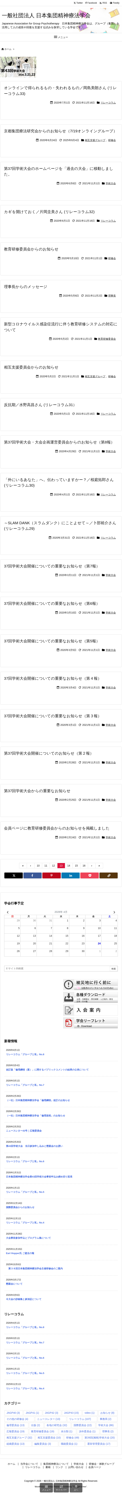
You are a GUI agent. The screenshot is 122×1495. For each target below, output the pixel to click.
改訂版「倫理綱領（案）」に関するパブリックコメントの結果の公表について (47, 1069)
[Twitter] (13, 875)
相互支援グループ (95, 140)
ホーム (7, 49)
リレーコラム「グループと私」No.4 (25, 1222)
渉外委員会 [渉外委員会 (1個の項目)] (87, 1431)
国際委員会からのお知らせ (20, 1207)
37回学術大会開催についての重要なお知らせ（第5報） (52, 641)
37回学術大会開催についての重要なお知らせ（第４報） (52, 678)
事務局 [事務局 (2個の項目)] (105, 1419)
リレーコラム (108, 102)
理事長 (112, 295)
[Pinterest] (51, 875)
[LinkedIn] (70, 875)
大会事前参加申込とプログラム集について (28, 1238)
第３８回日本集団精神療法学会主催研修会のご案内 (34, 1268)
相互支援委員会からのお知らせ (31, 367)
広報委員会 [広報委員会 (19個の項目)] (16, 1431)
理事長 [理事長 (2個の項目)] (108, 1431)
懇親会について (14, 1283)
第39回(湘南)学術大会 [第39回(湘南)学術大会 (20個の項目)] (100, 1437)
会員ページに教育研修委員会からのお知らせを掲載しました (57, 828)
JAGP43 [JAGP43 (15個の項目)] (71, 1412)
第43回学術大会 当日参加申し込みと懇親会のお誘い (34, 1146)
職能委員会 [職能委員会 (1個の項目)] (69, 1443)
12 (53, 865)
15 (76, 865)
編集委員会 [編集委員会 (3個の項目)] (42, 1443)
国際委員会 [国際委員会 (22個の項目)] (83, 1425)
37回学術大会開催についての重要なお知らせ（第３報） (52, 716)
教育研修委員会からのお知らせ (31, 249)
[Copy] (108, 875)
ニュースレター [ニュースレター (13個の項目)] (48, 1419)
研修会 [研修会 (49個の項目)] (72, 1437)
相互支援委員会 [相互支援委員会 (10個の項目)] (49, 1437)
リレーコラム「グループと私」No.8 (25, 1054)
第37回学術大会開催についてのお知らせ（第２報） (49, 753)
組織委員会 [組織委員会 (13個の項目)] (16, 1443)
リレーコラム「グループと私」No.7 (25, 1085)
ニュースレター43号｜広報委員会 (24, 1130)
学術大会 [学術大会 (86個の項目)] (106, 1425)
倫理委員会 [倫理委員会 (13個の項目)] (16, 1425)
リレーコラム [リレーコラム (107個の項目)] (80, 1419)
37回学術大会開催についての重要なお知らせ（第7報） (52, 566)
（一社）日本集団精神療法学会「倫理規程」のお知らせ (35, 1115)
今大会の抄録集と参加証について (23, 1299)
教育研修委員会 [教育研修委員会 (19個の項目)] (42, 1431)
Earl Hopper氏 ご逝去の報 (20, 1253)
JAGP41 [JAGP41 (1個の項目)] (32, 1412)
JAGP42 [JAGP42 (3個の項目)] (51, 1412)
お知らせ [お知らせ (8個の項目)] (107, 1412)
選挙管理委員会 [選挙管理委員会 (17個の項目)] (98, 1443)
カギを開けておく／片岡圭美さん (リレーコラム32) (49, 212)
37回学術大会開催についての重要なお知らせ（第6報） (52, 603)
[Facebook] (32, 875)
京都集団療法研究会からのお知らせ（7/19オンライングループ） (60, 131)
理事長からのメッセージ (25, 287)
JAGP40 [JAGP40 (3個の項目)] (13, 1412)
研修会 (112, 140)
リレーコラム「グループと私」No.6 (25, 1161)
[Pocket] (89, 875)
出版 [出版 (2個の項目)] (35, 1425)
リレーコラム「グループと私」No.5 (25, 1192)
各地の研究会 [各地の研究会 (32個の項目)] (57, 1425)
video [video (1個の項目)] (89, 1412)
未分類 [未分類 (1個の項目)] (66, 1431)
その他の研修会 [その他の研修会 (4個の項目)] (17, 1419)
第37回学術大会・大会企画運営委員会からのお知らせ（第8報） (59, 442)
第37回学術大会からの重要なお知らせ (37, 791)
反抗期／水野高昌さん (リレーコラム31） (40, 405)
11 (45, 865)
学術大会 (111, 183)
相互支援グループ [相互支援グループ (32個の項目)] (19, 1437)
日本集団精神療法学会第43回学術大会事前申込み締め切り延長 (39, 1176)
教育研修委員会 (107, 338)
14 (68, 865)
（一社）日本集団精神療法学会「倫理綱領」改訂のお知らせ (38, 1100)
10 (38, 865)
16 (84, 865)
